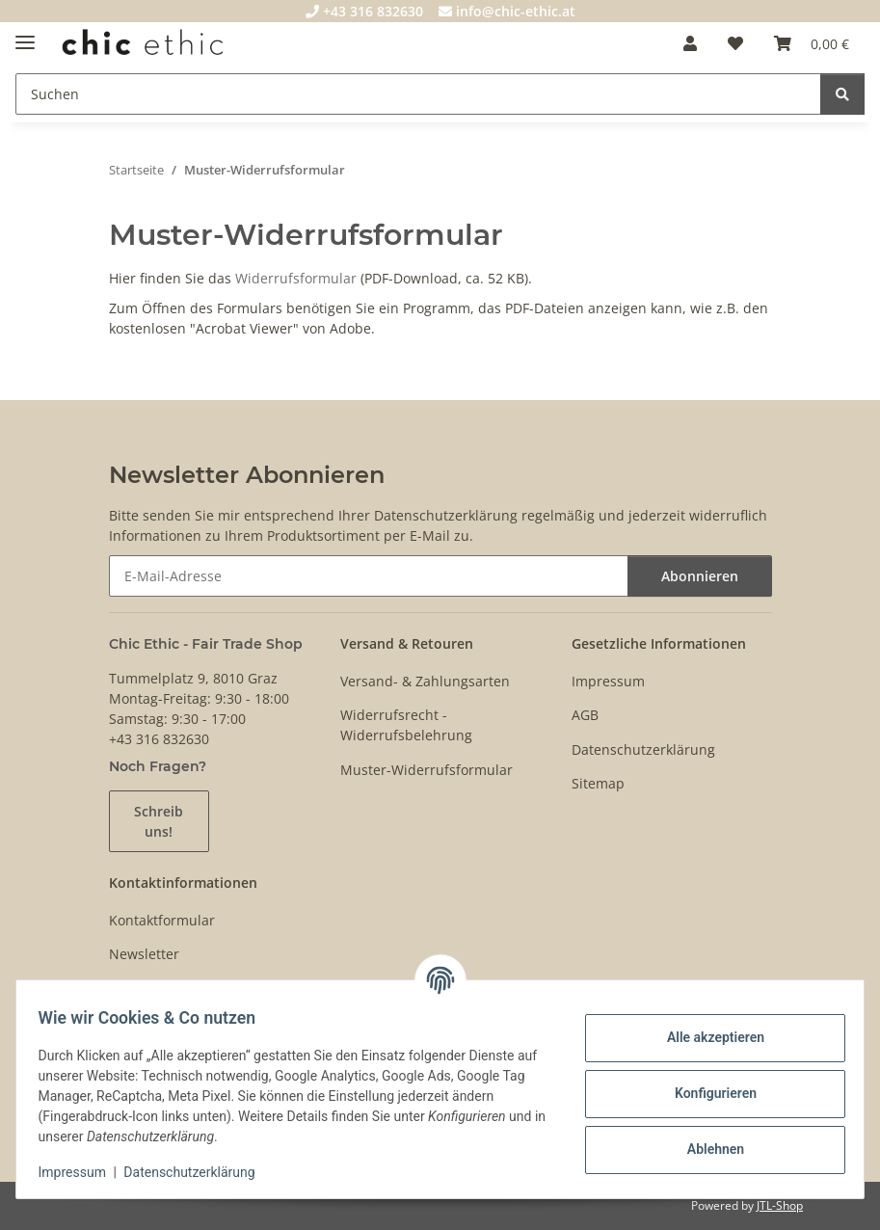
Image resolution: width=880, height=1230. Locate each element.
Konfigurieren (706, 1093)
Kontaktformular (162, 920)
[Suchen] (418, 94)
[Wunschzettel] (735, 43)
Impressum (81, 1172)
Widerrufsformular (296, 278)
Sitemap (598, 783)
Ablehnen (706, 1149)
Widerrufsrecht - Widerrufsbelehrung (406, 725)
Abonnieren (699, 576)
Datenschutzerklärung (198, 1172)
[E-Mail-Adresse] (368, 576)
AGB (585, 715)
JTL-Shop (780, 1205)
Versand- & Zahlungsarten (425, 681)
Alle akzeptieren (706, 1037)
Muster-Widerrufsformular (426, 770)
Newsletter (144, 954)
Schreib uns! (158, 821)
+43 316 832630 (364, 11)
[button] (690, 43)
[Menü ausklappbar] (25, 34)
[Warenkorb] (812, 43)
